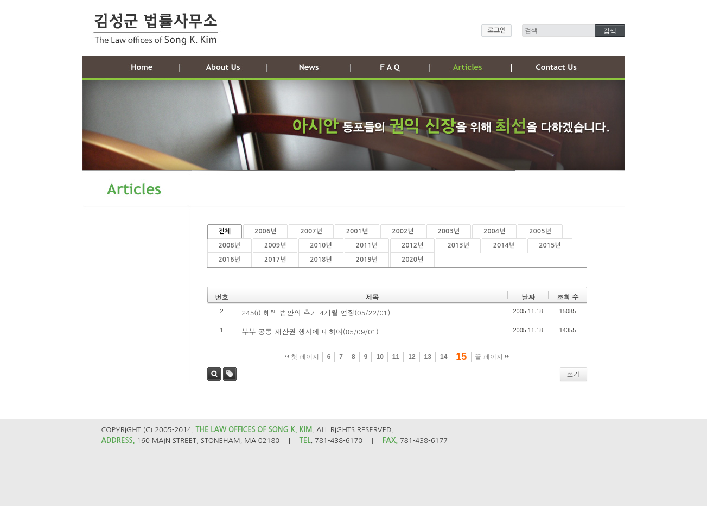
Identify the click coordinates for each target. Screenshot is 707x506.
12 (411, 356)
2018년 (321, 259)
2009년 (275, 245)
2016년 (229, 259)
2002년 (402, 231)
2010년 (321, 245)
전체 (225, 231)
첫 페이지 (302, 356)
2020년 (412, 259)
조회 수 (567, 296)
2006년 (265, 231)
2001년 (357, 231)
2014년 (504, 245)
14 (443, 356)
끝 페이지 (492, 356)
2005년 (540, 231)
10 (379, 356)
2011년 (367, 245)
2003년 (449, 231)
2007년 (311, 231)
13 (427, 356)
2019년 (367, 259)
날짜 (527, 296)
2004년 (494, 231)
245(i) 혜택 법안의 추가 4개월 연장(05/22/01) (316, 312)
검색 (214, 374)
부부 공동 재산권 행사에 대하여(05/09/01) (310, 331)
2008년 (229, 245)
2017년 (275, 259)
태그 (230, 374)
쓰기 (573, 373)
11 (395, 356)
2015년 (549, 245)
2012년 (412, 245)
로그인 (496, 30)
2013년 (458, 245)
